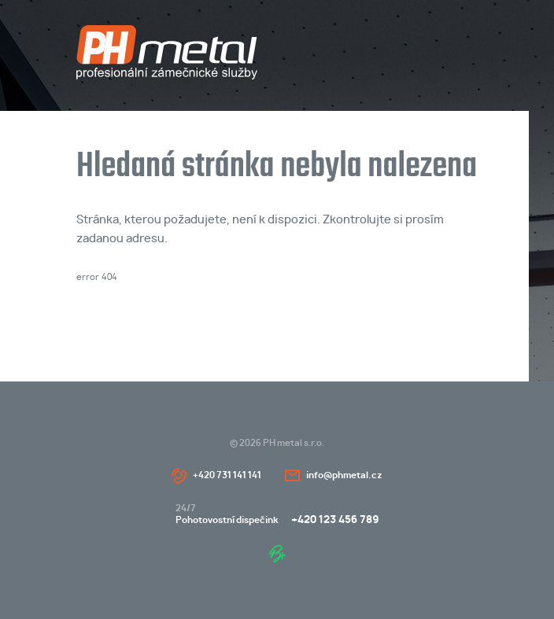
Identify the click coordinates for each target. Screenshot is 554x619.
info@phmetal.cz (344, 475)
